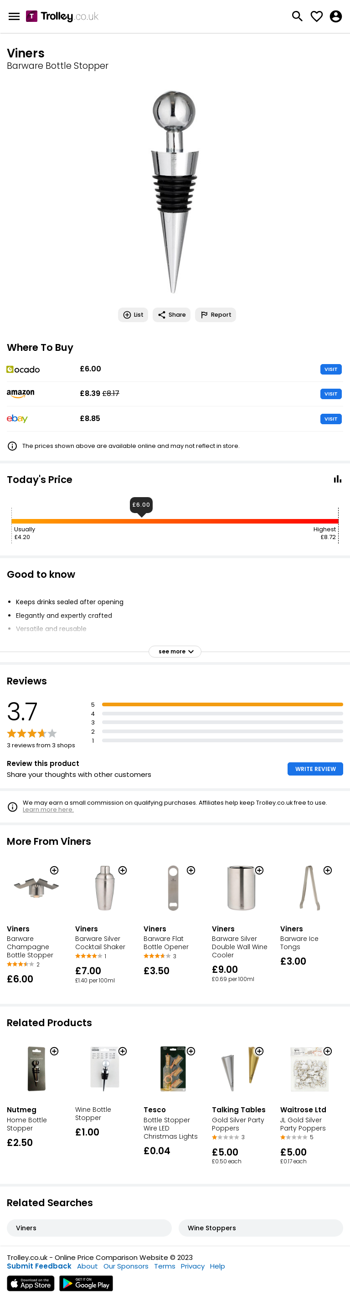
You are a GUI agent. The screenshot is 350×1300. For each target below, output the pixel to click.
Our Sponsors (126, 1266)
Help (217, 1266)
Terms (164, 1266)
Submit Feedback (39, 1266)
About (87, 1266)
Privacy (193, 1266)
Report (216, 314)
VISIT (331, 369)
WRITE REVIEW (315, 769)
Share (171, 314)
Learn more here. (48, 809)
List (133, 314)
